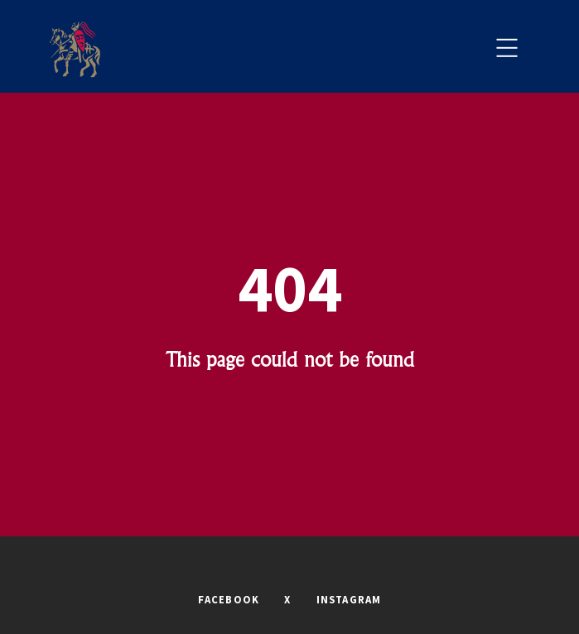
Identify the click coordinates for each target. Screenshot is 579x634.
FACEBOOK (229, 599)
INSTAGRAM (349, 599)
